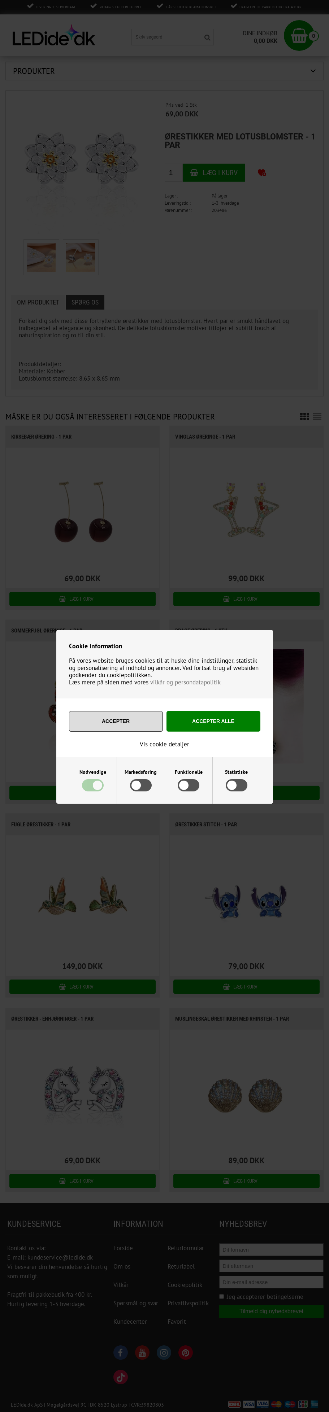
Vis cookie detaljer (164, 744)
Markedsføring (141, 771)
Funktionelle (189, 771)
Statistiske (236, 771)
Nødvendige (92, 771)
